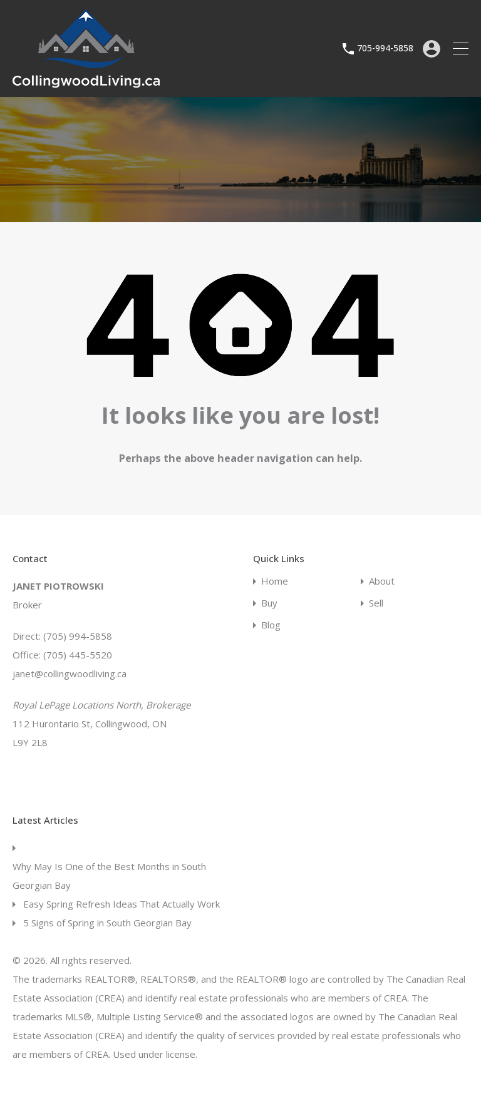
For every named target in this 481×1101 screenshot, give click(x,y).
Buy (269, 603)
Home (274, 581)
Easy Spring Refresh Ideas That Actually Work (121, 904)
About (382, 581)
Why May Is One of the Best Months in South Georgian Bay (109, 875)
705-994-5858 (385, 48)
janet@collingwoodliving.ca (70, 673)
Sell (376, 603)
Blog (271, 625)
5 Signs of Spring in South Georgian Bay (107, 922)
